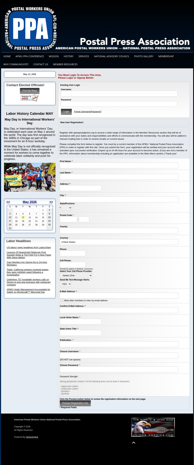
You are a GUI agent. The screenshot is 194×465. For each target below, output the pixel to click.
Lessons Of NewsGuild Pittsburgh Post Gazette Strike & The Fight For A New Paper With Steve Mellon (29, 255)
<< (8, 202)
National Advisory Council (111, 56)
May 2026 (30, 202)
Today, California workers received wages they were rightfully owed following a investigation (28, 272)
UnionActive (32, 437)
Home (7, 56)
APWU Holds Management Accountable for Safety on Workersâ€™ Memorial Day (28, 290)
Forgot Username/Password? (87, 111)
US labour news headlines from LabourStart (29, 247)
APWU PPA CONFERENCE (30, 56)
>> (51, 202)
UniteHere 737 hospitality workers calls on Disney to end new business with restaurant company (29, 282)
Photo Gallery (143, 56)
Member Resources (65, 64)
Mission (54, 56)
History (69, 56)
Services (83, 56)
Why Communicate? (15, 64)
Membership (166, 56)
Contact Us (40, 64)
